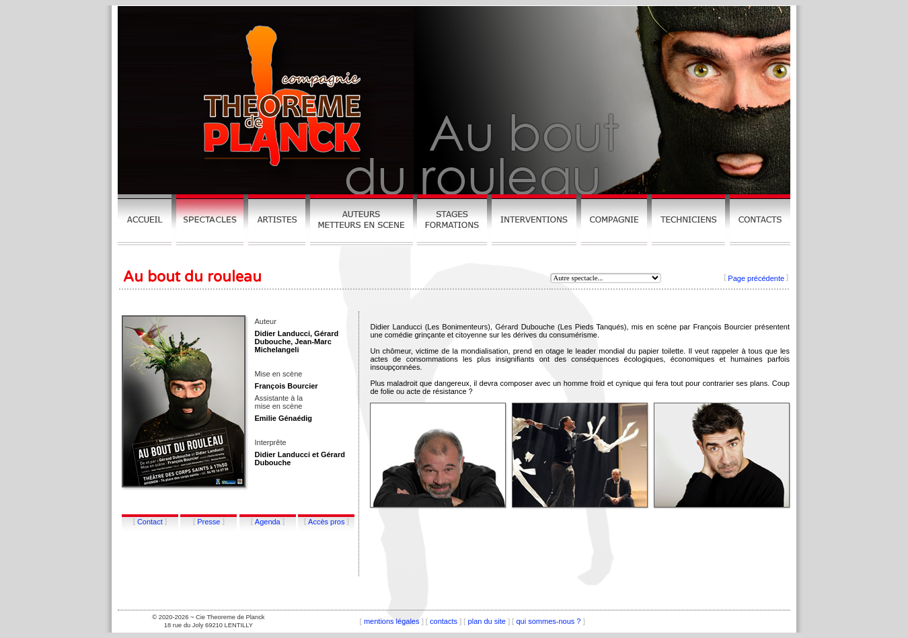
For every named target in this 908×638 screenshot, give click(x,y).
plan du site (487, 621)
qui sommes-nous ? (548, 621)
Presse (208, 522)
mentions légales (392, 621)
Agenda (267, 522)
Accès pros (326, 522)
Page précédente (756, 278)
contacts (443, 621)
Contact (150, 522)
